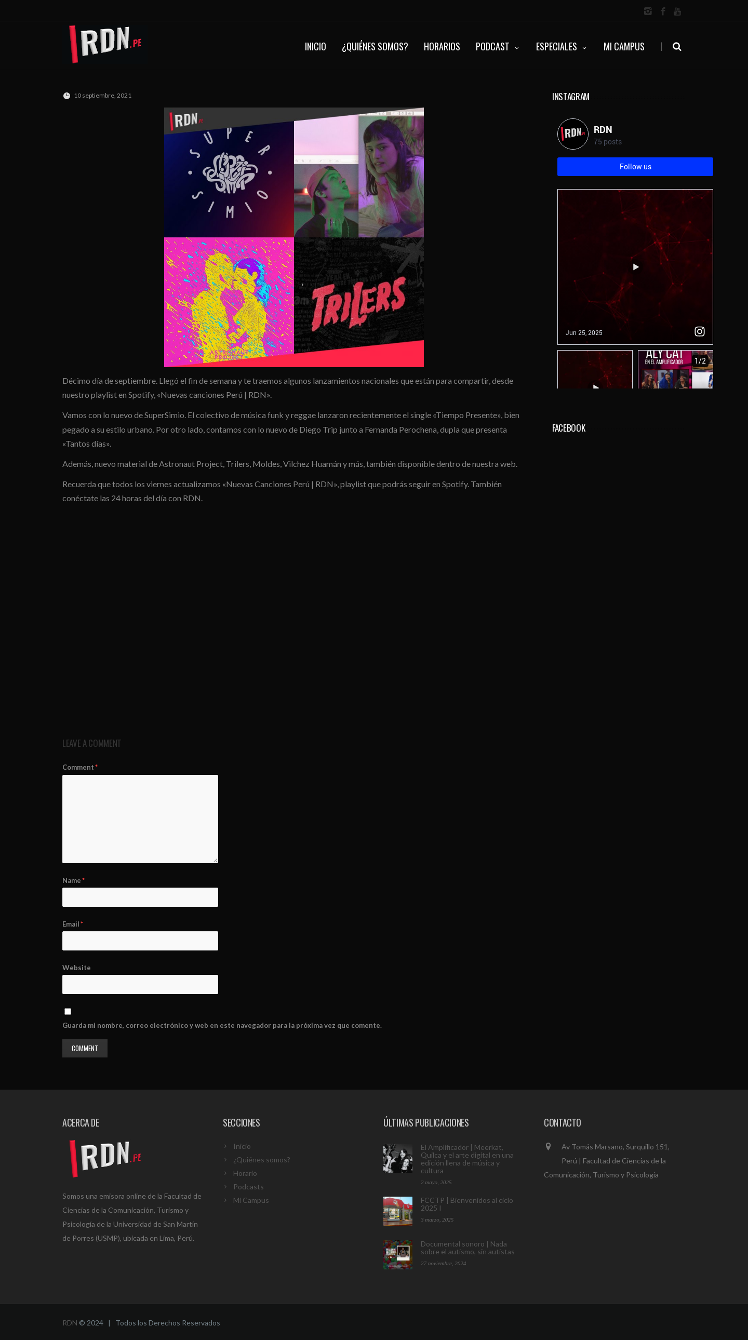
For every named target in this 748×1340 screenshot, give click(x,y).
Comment (80, 767)
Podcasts (248, 1186)
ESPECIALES (562, 46)
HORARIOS (442, 46)
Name (73, 880)
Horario (245, 1173)
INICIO (315, 46)
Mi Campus (624, 46)
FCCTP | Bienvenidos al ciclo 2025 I (467, 1204)
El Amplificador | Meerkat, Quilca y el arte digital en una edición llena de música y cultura (467, 1159)
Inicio (242, 1146)
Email (72, 924)
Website (76, 967)
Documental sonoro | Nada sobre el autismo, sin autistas (468, 1247)
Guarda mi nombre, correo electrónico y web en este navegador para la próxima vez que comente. (222, 1025)
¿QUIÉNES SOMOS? (375, 46)
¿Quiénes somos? (261, 1159)
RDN (69, 1322)
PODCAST (498, 46)
